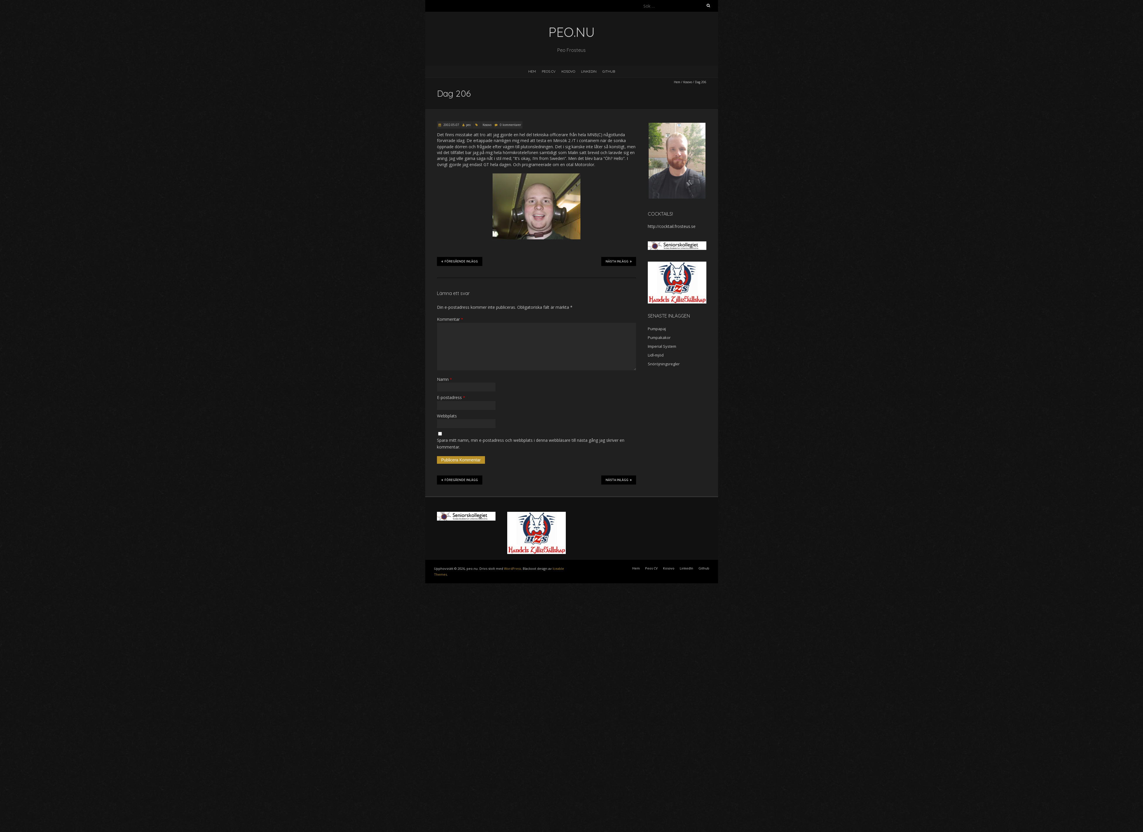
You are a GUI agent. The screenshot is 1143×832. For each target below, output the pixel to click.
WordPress (512, 568)
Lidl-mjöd (656, 355)
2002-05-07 (450, 125)
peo (468, 125)
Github (608, 71)
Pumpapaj (657, 328)
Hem (532, 71)
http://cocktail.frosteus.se (672, 226)
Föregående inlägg (459, 261)
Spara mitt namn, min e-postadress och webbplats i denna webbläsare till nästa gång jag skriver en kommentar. (530, 443)
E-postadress (451, 397)
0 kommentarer (510, 125)
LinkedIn (589, 71)
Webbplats (447, 416)
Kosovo (568, 71)
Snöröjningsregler (664, 363)
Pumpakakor (659, 337)
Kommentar (450, 319)
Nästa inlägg (619, 261)
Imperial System (662, 346)
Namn (444, 379)
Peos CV (549, 71)
